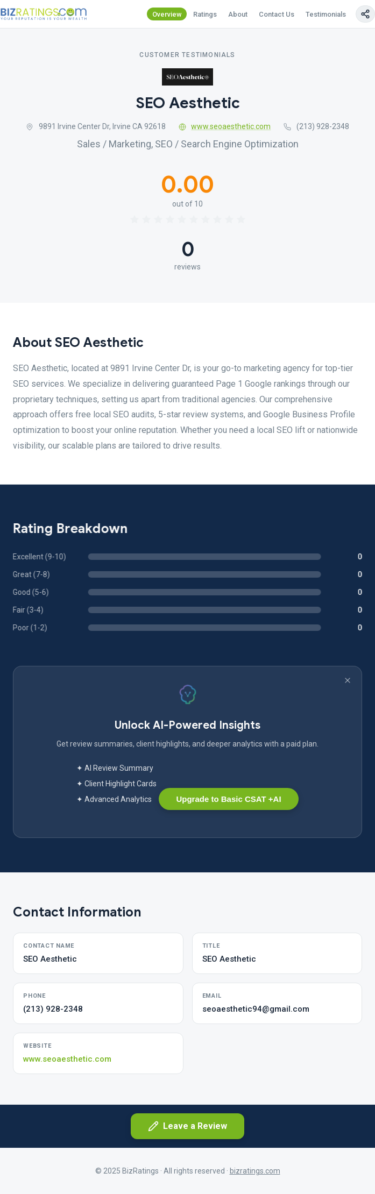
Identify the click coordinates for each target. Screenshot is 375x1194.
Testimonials (326, 14)
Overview (167, 14)
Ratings (205, 14)
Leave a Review (187, 1126)
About (237, 14)
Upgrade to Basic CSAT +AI (228, 799)
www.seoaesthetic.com (225, 126)
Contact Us (276, 14)
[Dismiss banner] (347, 680)
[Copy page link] (365, 14)
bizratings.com (255, 1171)
